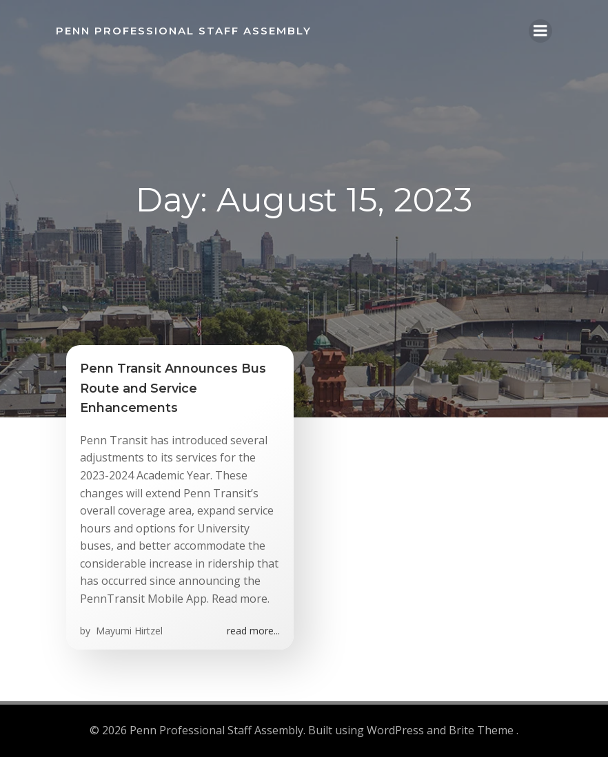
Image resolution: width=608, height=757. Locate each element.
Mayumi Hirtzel (128, 630)
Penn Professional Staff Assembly (184, 30)
